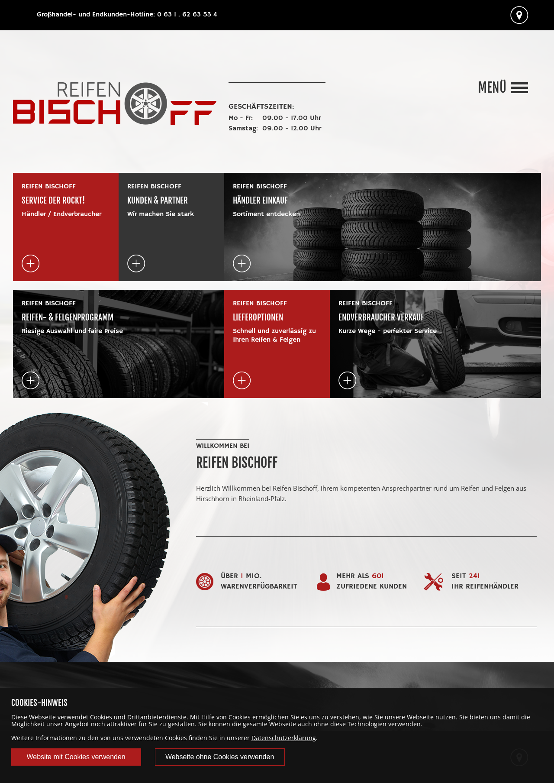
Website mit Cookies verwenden (75, 756)
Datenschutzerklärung (283, 738)
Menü (492, 88)
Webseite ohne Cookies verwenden (219, 756)
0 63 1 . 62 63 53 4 (187, 14)
